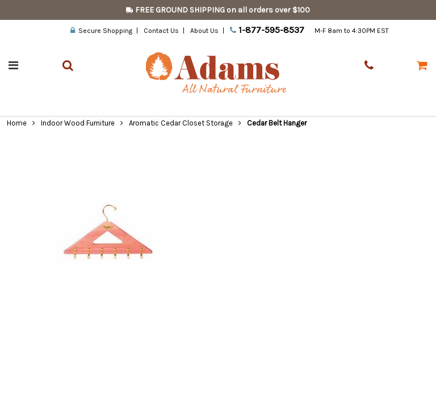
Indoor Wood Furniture (78, 123)
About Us (204, 31)
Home (17, 123)
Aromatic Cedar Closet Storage (181, 123)
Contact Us (161, 31)
